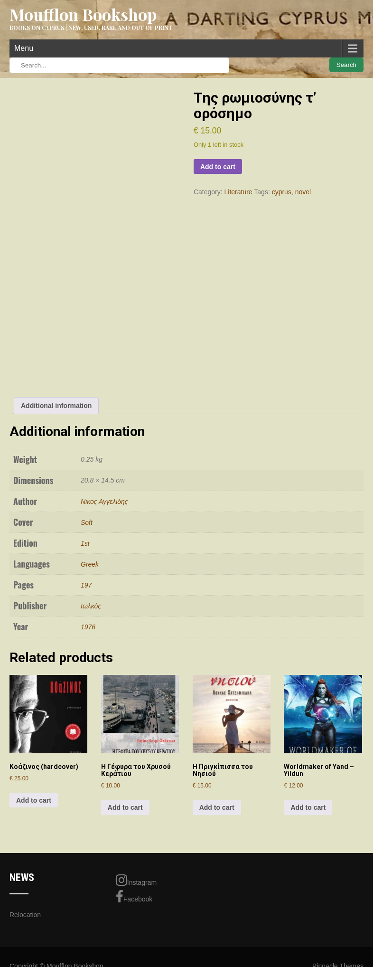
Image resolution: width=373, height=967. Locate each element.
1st (85, 543)
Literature (238, 192)
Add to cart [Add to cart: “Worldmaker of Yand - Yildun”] (308, 807)
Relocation (25, 915)
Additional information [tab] (56, 405)
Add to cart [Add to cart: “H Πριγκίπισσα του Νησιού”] (216, 807)
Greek (90, 564)
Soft (87, 522)
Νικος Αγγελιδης (104, 501)
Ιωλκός (91, 606)
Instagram (136, 880)
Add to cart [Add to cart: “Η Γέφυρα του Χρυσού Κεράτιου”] (125, 807)
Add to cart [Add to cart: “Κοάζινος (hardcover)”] (33, 800)
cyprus (281, 192)
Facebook (134, 896)
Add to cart (217, 167)
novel (303, 192)
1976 (88, 627)
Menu (23, 48)
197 (86, 585)
